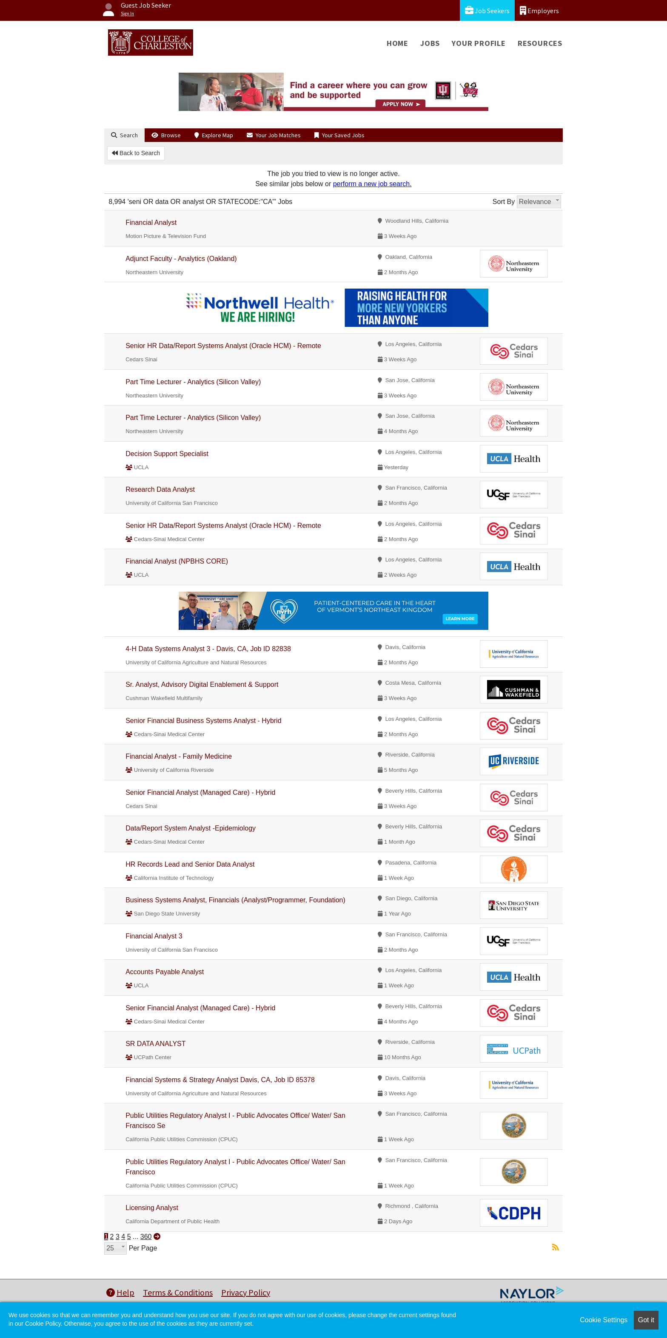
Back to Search (136, 153)
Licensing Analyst (151, 1207)
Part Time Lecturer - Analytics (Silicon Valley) (193, 382)
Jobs (430, 43)
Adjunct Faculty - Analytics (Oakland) (181, 258)
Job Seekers (487, 10)
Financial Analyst (151, 222)
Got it (646, 1320)
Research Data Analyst (160, 489)
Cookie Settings (603, 1320)
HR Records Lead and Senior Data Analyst (189, 864)
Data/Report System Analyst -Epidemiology (190, 828)
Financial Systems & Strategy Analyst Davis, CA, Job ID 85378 (220, 1079)
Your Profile (479, 43)
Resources (540, 43)
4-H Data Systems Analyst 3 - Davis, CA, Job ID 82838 (208, 648)
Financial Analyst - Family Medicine (178, 756)
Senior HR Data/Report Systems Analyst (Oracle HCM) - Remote (223, 345)
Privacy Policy (245, 1292)
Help (120, 1292)
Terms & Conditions (178, 1292)
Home (397, 43)
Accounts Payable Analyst (164, 971)
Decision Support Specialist (166, 453)
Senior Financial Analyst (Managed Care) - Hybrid (200, 792)
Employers (539, 10)
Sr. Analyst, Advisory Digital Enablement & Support (201, 684)
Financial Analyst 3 (153, 936)
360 (146, 1236)
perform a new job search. (372, 183)
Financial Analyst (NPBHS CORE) (176, 561)
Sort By (504, 201)
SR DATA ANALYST (155, 1043)
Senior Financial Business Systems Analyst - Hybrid (203, 720)
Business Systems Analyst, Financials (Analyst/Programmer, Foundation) (235, 900)
